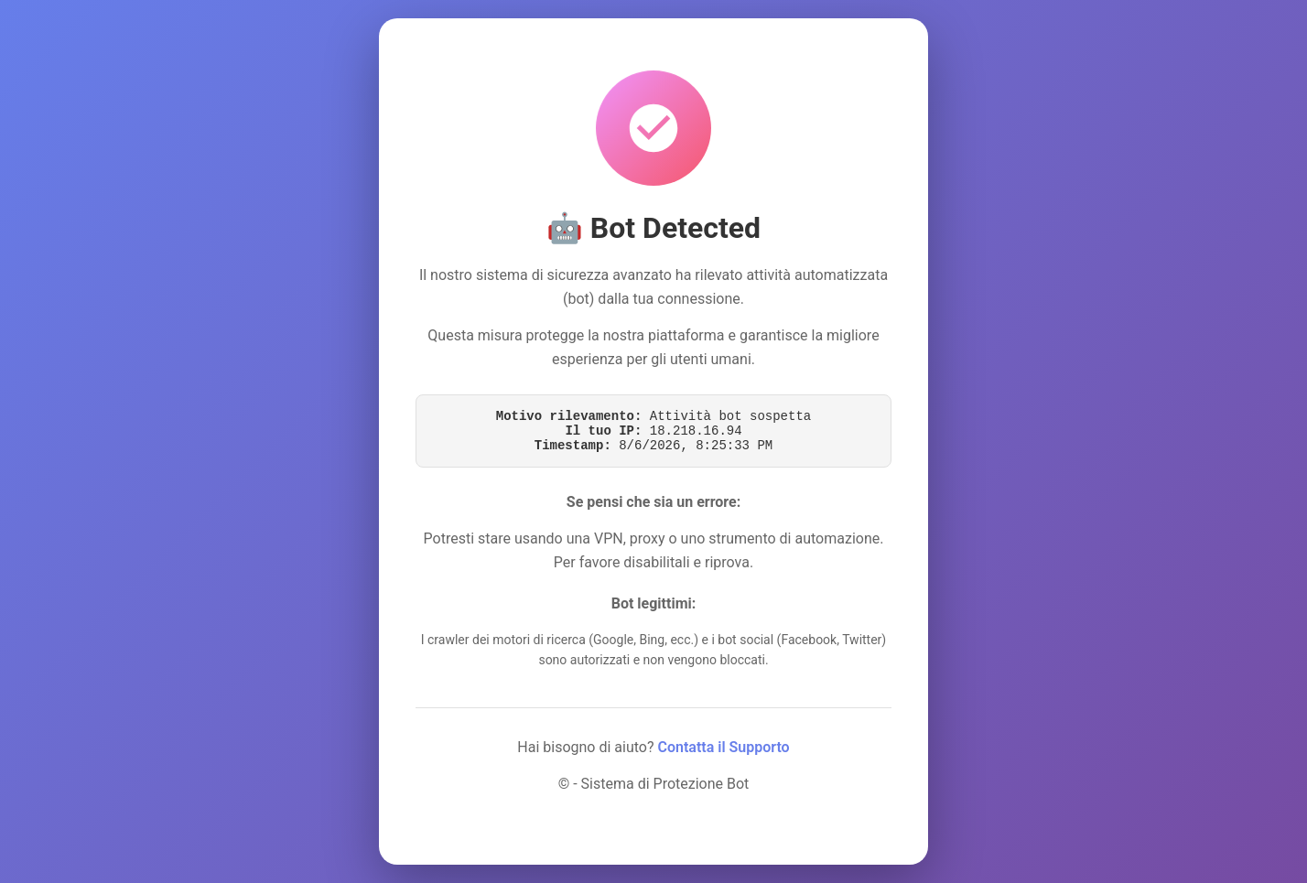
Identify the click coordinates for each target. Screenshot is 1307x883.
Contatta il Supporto (724, 747)
